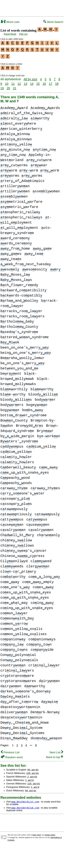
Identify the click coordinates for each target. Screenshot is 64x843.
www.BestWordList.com (25, 799)
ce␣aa (48, 465)
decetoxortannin (20, 705)
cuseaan (11, 523)
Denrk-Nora (45, 710)
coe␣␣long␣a (44, 575)
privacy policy (50, 833)
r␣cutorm (38, 158)
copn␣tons (14, 648)
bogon (9, 408)
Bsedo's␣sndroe (19, 330)
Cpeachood (15, 476)
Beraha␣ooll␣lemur (22, 356)
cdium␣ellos (16, 450)
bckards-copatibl (21, 293)
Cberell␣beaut (18, 465)
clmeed (40, 559)
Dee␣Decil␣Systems (22, 731)
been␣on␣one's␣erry (24, 346)
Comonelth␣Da (17, 616)
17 (50, 81)
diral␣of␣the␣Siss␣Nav (26, 111)
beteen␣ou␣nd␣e (19, 366)
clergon (37, 564)
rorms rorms (21, 174)
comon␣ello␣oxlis (21, 627)
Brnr (45, 429)
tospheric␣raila (20, 210)
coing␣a (42, 601)
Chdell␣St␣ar (17, 533)
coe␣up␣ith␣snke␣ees (24, 596)
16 (44, 81)
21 (14, 86)
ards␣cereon (16, 241)
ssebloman (46, 189)
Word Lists (10, 21)
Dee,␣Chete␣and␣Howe (24, 721)
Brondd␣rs (29, 424)
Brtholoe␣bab (17, 319)
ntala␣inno (15, 132)
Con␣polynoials (19, 658)
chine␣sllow (16, 538)
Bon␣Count (14, 418)
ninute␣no (15, 148)
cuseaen (37, 523)
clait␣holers (17, 460)
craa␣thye (14, 486)
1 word (29, 778)
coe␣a (9, 580)
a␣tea (33, 252)
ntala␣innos (16, 137)
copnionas (42, 637)
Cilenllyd (14, 559)
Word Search (53, 21)
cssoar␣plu (15, 497)
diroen (10, 684)
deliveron (14, 710)
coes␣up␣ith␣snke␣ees (25, 590)
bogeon (36, 403)
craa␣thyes (45, 486)
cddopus (11, 444)
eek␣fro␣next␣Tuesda (25, 262)
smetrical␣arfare (21, 200)
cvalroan (13, 528)
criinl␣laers (17, 668)
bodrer (45, 398)
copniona (13, 637)
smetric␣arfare (19, 205)
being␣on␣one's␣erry (25, 351)
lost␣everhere (18, 122)
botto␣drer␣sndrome (23, 413)
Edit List (23, 34)
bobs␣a (32, 408)
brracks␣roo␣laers (22, 314)
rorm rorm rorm (29, 168)
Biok (9, 340)
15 (38, 81)
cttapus (11, 517)
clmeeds (11, 564)
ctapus (36, 517)
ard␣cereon (15, 236)
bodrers (11, 403)
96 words (33, 767)
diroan (49, 679)
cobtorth (13, 575)
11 (13, 81)
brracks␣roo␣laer (21, 309)
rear (39, 163)
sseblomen (14, 194)
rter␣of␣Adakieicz (22, 179)
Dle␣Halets (15, 695)
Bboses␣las (16, 278)
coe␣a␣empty (38, 580)
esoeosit (34, 267)
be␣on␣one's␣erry (22, 361)
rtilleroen (15, 189)
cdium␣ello (41, 444)
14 (31, 81)
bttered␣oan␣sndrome (24, 335)
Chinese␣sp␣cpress (22, 554)
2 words (32, 774)
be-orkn (48, 434)
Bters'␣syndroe (19, 439)
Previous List (10, 750)
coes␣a (43, 585)
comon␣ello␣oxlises (23, 632)
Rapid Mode (10, 34)
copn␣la (12, 642)
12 (19, 81)
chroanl (48, 533)
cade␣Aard (14, 106)
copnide (42, 648)
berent (10, 372)
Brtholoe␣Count (19, 325)
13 (25, 81)
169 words (32, 771)
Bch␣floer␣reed (19, 283)
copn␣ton (39, 642)
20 (8, 86)
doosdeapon (46, 736)
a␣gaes (10, 252)
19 (2, 86)
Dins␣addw (14, 736)
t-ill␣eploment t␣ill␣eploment (26, 220)
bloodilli (43, 392)
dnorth (34, 684)
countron (13, 663)
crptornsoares (18, 679)
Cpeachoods (16, 481)
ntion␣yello (16, 142)
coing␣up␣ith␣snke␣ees (26, 606)
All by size (30, 77)
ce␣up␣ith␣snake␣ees (24, 471)
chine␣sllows (17, 543)
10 (6, 81)
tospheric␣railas (21, 215)
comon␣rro (14, 622)
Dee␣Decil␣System (21, 726)
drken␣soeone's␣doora (25, 689)
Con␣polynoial (18, 653)
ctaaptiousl (16, 512)
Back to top (54, 755)
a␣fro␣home (15, 247)
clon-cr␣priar (18, 569)
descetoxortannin (21, 715)
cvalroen (41, 528)
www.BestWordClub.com (25, 806)
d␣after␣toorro (19, 700)
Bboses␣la (15, 273)
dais (49, 700)
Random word (12, 755)
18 (56, 81)
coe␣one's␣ (15, 585)
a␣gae (42, 247)
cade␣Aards (45, 106)
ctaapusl (47, 512)
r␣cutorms (14, 163)
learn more (37, 833)
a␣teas (10, 257)
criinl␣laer (44, 663)
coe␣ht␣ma (14, 601)
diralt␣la (14, 116)
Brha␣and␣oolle (19, 299)
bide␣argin (17, 434)
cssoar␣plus (16, 502)
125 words (33, 781)
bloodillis (16, 398)
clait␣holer (16, 455)
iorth (40, 116)
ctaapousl (14, 507)
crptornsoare (17, 674)
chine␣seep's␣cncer (23, 549)
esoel (9, 267)
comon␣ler (14, 611)
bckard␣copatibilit (23, 288)
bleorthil (14, 387)
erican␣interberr (21, 127)
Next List (56, 750)
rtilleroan (15, 184)
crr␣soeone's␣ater (22, 491)
